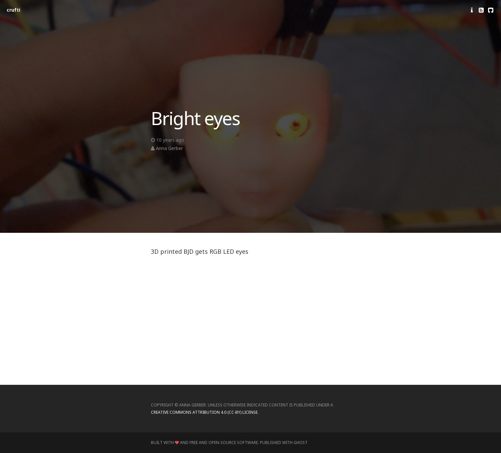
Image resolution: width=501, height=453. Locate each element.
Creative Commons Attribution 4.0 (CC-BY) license (204, 412)
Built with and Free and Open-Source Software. (205, 442)
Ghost (301, 442)
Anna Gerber (169, 148)
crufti (13, 10)
